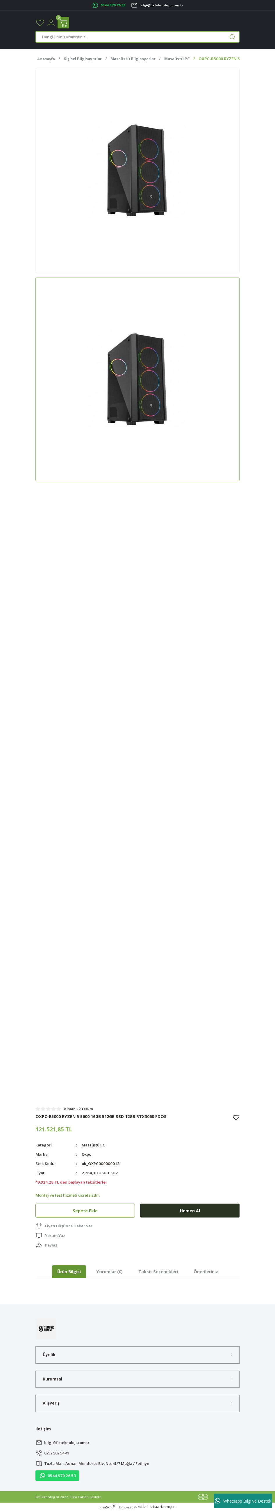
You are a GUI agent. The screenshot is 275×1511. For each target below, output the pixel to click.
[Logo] (45, 1328)
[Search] (137, 37)
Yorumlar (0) (110, 1271)
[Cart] (63, 22)
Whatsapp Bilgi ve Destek (243, 1501)
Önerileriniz (206, 1271)
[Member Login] (51, 22)
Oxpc (86, 1154)
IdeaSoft (107, 1507)
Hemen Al (190, 1210)
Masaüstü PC (94, 1145)
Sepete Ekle (85, 1210)
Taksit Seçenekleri (158, 1271)
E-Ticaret (126, 1507)
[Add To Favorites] (236, 1117)
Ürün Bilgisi (69, 1271)
